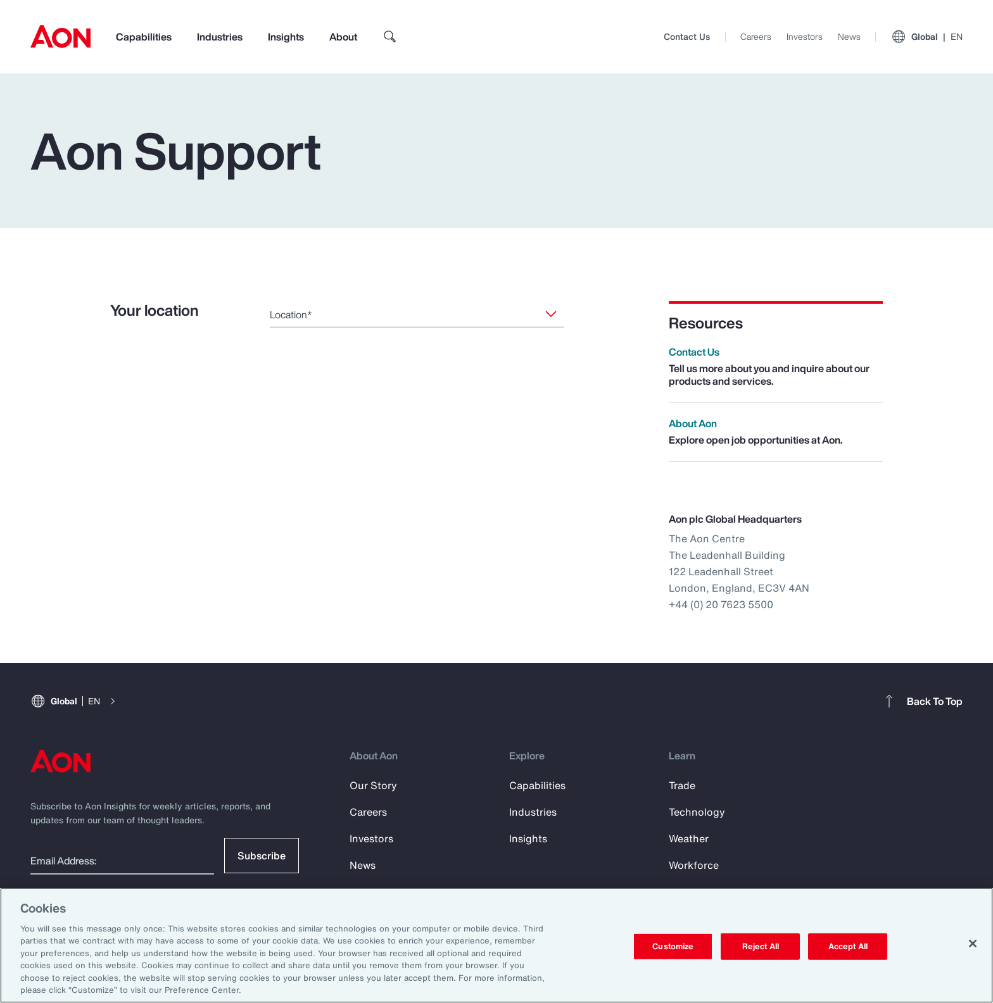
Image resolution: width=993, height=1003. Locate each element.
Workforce (694, 865)
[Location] (551, 314)
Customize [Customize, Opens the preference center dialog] (672, 946)
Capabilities (144, 36)
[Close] (973, 943)
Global (927, 36)
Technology (697, 811)
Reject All (760, 946)
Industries (220, 36)
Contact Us (687, 36)
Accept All (848, 946)
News (849, 36)
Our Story (373, 785)
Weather (689, 838)
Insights (286, 36)
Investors (805, 36)
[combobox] (417, 314)
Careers (755, 36)
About (343, 36)
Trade (682, 785)
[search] (390, 36)
